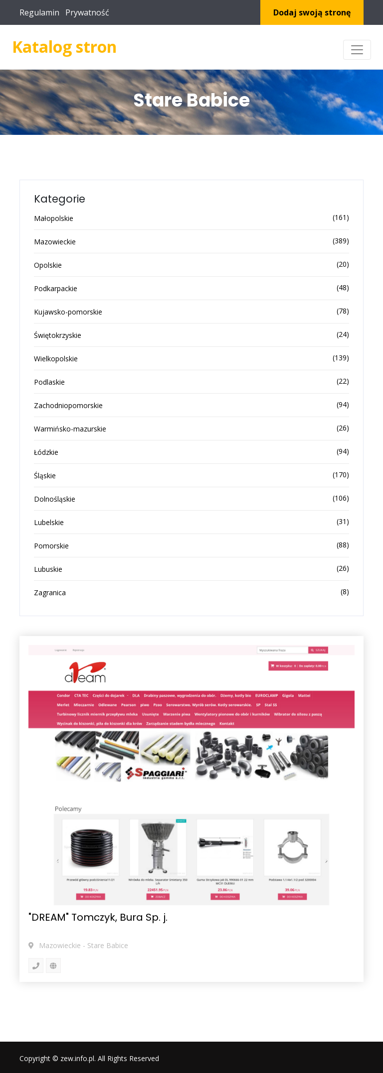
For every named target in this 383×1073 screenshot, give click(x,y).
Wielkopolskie (56, 358)
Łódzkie (46, 452)
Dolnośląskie (54, 499)
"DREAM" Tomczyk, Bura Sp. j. (98, 917)
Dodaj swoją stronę (312, 12)
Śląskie (45, 475)
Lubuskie (48, 569)
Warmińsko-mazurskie (70, 428)
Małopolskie (53, 218)
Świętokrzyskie (57, 335)
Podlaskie (49, 382)
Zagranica (50, 592)
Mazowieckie (55, 241)
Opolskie (48, 265)
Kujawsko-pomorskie (68, 312)
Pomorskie (51, 545)
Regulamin (39, 12)
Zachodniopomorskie (68, 405)
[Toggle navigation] (357, 50)
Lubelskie (49, 522)
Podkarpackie (55, 288)
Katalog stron (64, 46)
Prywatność (87, 12)
